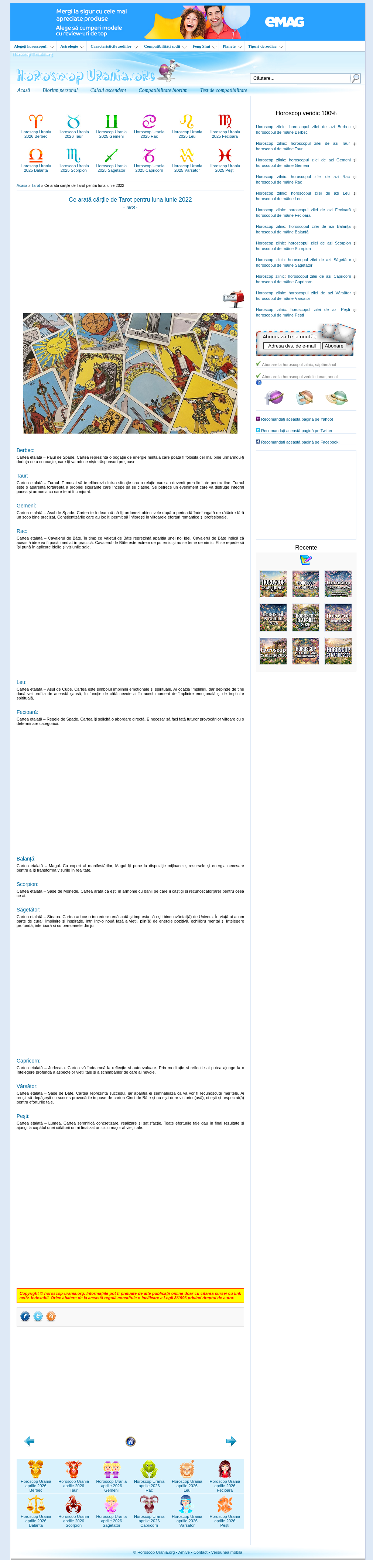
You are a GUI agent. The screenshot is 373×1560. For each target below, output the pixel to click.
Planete (232, 46)
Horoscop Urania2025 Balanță (36, 165)
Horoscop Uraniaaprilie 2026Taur (73, 1483)
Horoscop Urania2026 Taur (73, 131)
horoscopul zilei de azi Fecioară (319, 210)
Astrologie (72, 46)
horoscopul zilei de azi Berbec (319, 126)
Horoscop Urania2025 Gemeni (111, 131)
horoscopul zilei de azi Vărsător (320, 293)
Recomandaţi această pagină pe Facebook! (300, 442)
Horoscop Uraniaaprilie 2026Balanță (36, 1519)
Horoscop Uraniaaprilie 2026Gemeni (111, 1483)
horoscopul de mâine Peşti (280, 315)
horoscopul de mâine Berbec (282, 132)
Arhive (184, 1552)
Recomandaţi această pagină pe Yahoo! (297, 419)
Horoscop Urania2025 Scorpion (73, 165)
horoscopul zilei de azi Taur (320, 143)
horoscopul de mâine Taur (279, 149)
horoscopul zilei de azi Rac (320, 176)
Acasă (22, 186)
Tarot (35, 186)
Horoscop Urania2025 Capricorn (149, 165)
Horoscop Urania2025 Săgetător (111, 165)
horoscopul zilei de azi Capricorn (319, 276)
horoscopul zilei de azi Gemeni (319, 160)
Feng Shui (204, 46)
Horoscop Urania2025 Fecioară (225, 131)
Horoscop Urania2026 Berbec (36, 131)
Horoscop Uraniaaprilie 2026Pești (225, 1519)
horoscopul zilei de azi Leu (320, 193)
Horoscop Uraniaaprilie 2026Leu (187, 1483)
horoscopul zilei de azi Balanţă (320, 226)
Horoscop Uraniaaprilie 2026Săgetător (111, 1519)
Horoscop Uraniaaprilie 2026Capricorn (149, 1519)
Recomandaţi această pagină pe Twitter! (297, 430)
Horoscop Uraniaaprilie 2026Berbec (36, 1483)
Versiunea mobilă (226, 1552)
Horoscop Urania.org (32, 54)
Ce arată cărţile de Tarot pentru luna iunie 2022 (130, 199)
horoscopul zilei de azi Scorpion (319, 243)
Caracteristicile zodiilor (114, 46)
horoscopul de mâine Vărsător (283, 298)
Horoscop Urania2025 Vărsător (187, 165)
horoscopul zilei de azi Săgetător (319, 259)
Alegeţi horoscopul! (34, 46)
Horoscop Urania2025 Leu (187, 131)
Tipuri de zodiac (265, 46)
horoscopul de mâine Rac (279, 182)
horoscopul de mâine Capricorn (284, 282)
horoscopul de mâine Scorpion (283, 248)
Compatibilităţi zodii (165, 46)
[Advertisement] (130, 252)
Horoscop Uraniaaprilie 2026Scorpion (73, 1519)
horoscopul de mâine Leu (279, 198)
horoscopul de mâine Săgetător (284, 265)
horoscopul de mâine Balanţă (282, 232)
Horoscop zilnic (270, 126)
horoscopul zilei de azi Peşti (320, 309)
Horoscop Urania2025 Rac (149, 131)
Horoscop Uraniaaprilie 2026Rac (149, 1483)
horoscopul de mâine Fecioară (283, 215)
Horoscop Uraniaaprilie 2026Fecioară (225, 1483)
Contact (201, 1552)
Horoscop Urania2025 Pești (225, 165)
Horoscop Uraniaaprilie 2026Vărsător (187, 1519)
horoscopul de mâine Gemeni (282, 165)
